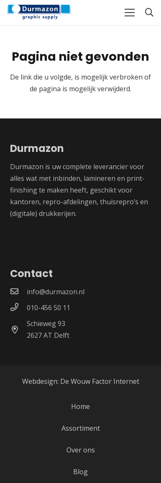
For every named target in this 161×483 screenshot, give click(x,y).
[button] (149, 12)
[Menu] (129, 12)
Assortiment (80, 428)
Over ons (80, 450)
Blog (80, 471)
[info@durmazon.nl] (18, 292)
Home (80, 406)
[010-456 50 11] (18, 307)
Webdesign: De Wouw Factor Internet (80, 381)
